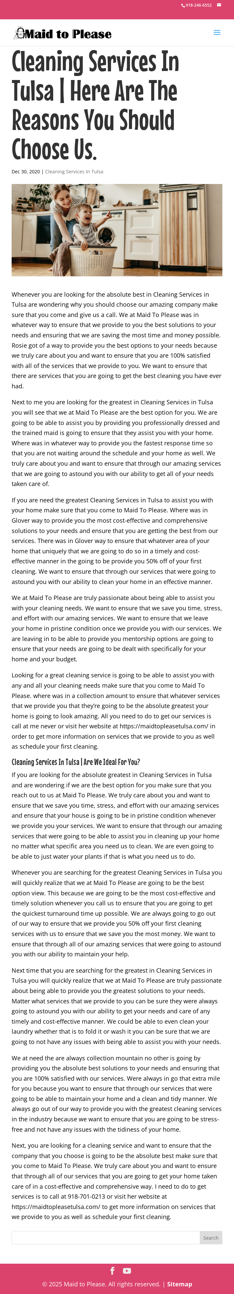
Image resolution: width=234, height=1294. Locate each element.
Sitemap (179, 1284)
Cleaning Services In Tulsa (74, 171)
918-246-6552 (199, 5)
